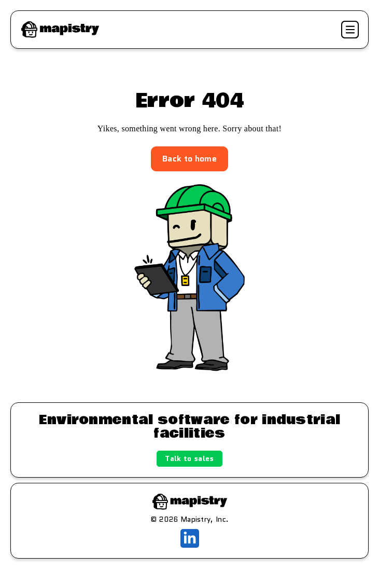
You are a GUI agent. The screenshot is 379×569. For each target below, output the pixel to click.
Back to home (189, 159)
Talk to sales (189, 458)
